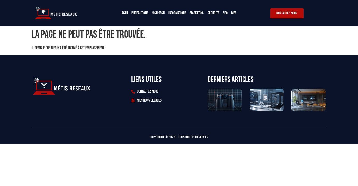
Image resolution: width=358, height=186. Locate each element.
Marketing (197, 13)
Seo (225, 13)
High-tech (158, 13)
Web (233, 13)
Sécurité (213, 13)
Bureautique (139, 13)
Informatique (177, 13)
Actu (125, 13)
